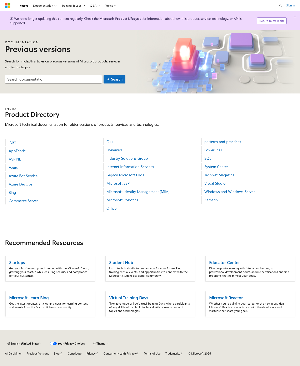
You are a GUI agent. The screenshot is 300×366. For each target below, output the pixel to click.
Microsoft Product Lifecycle (120, 18)
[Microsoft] (7, 5)
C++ (110, 141)
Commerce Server (23, 200)
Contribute (74, 353)
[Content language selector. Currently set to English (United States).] (24, 343)
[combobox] (53, 79)
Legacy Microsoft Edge (125, 174)
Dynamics (114, 149)
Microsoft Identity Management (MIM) (138, 191)
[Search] (115, 79)
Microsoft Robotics (122, 199)
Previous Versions (38, 353)
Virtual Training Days (128, 297)
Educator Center (224, 262)
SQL (207, 158)
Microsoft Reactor (226, 297)
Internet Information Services (130, 166)
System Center (216, 166)
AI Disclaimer (13, 353)
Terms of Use (152, 353)
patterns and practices (222, 141)
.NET (12, 142)
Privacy (91, 353)
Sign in (290, 5)
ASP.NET (16, 159)
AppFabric (17, 150)
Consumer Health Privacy (120, 353)
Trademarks (172, 353)
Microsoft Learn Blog (29, 297)
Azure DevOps (20, 184)
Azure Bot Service (23, 175)
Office (111, 208)
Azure (13, 167)
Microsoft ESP (118, 183)
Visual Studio (215, 183)
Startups (17, 262)
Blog (57, 353)
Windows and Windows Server (229, 191)
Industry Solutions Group (127, 158)
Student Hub (121, 262)
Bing (12, 192)
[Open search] (280, 5)
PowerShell (213, 149)
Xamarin (211, 199)
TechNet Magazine (219, 174)
